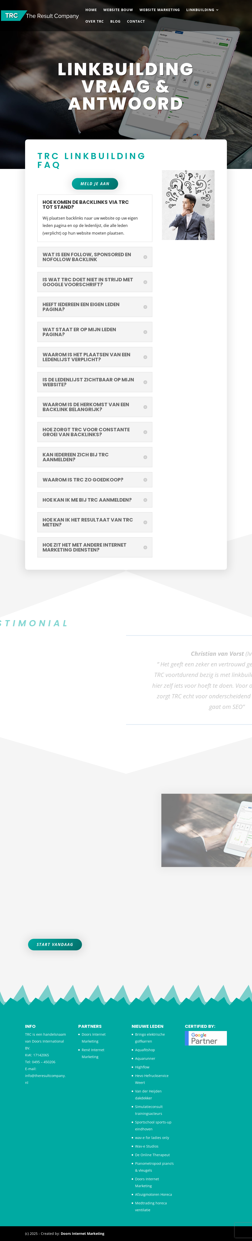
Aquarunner (145, 1058)
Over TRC (94, 22)
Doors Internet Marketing (82, 1233)
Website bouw (118, 10)
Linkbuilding (200, 10)
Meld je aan (95, 255)
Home (91, 10)
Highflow (142, 1067)
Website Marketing (160, 10)
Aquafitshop (145, 1049)
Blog (115, 22)
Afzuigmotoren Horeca (153, 1194)
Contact (136, 22)
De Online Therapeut (152, 1154)
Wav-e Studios (146, 1146)
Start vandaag (55, 944)
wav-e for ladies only (152, 1137)
